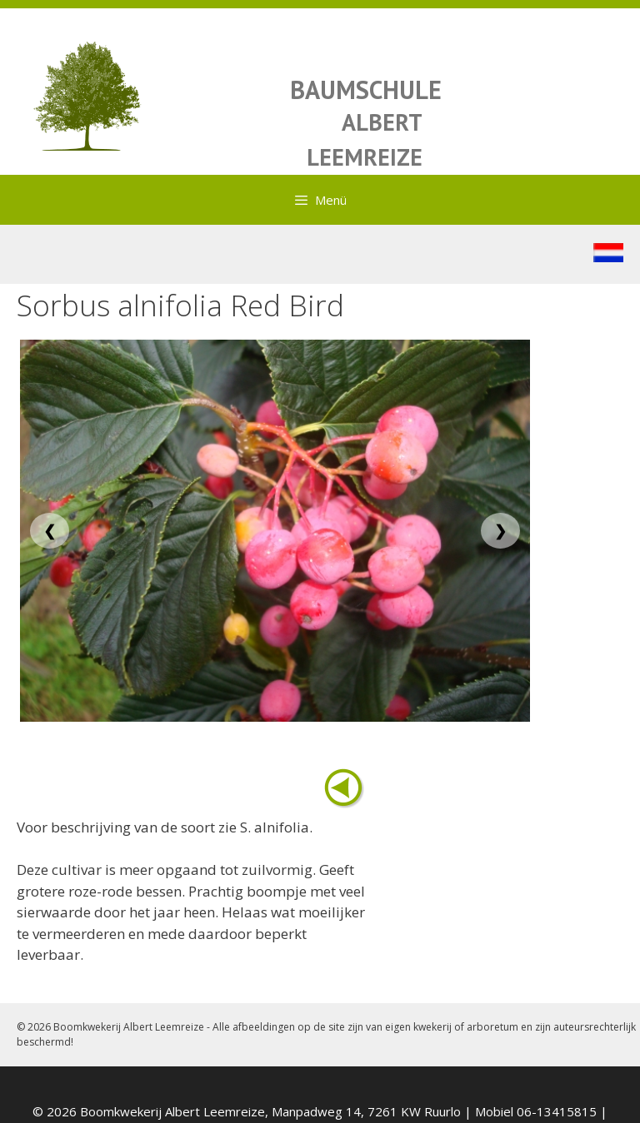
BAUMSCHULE (366, 89)
